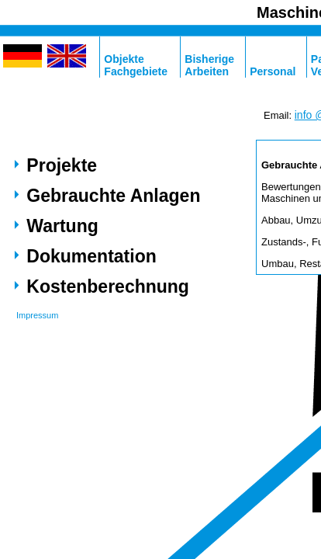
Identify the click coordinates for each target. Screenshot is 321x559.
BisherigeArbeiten (209, 65)
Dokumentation (91, 256)
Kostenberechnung (107, 286)
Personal (272, 71)
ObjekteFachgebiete (135, 65)
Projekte (61, 165)
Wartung (62, 226)
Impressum (37, 315)
